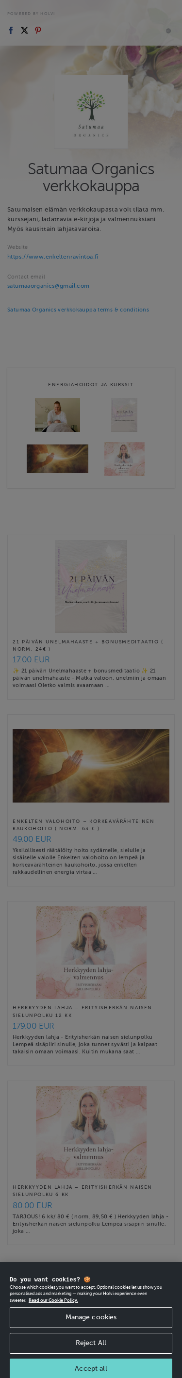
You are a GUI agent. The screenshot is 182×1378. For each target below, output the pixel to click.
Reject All (91, 1347)
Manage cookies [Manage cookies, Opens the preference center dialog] (91, 1322)
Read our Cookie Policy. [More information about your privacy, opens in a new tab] (53, 1305)
